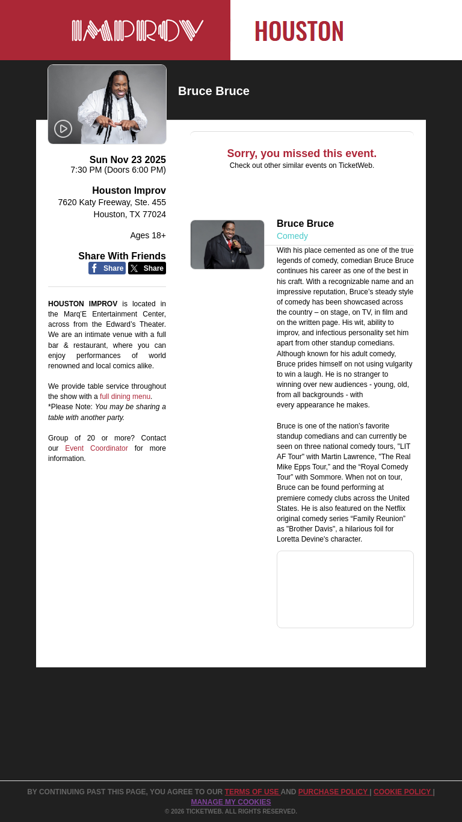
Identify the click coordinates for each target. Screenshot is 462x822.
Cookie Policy (403, 792)
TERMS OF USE (253, 792)
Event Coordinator (96, 448)
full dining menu (125, 396)
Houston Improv (129, 190)
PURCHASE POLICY (333, 792)
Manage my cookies (231, 802)
